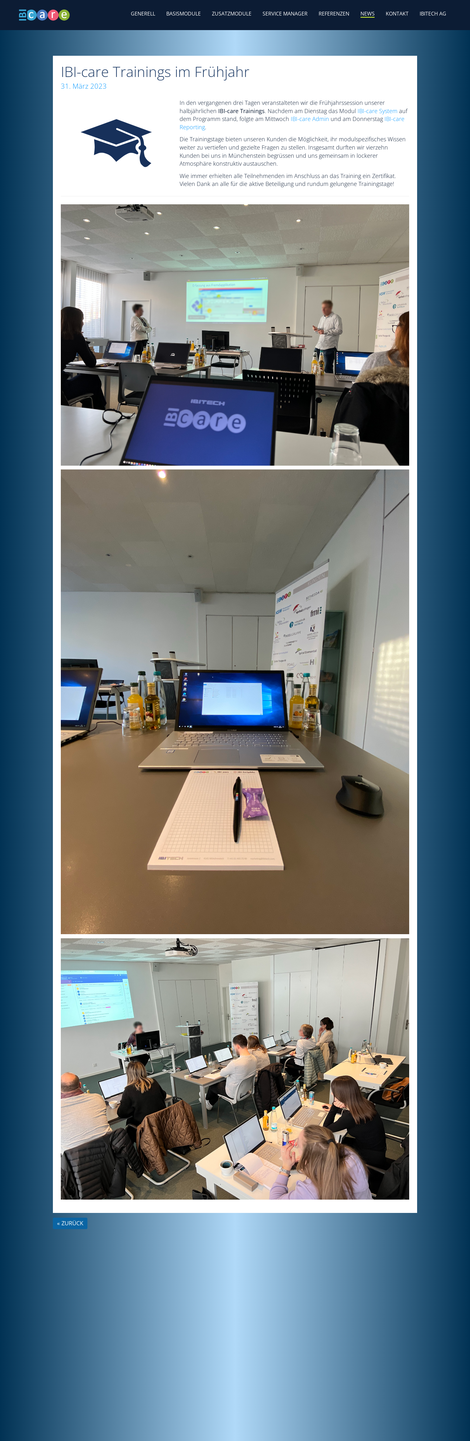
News (367, 13)
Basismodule (183, 13)
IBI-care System (377, 111)
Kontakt (397, 13)
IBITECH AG (433, 13)
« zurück (70, 1223)
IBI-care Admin (310, 119)
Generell (143, 13)
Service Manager (285, 13)
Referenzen (334, 13)
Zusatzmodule (231, 13)
